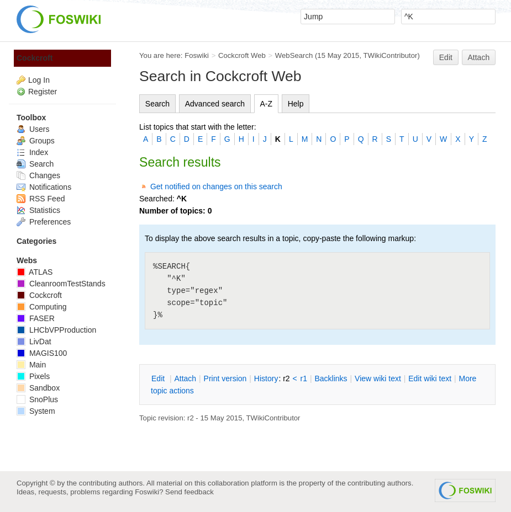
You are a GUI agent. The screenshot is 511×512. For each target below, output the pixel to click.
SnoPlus (37, 399)
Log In (39, 80)
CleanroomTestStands (61, 283)
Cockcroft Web (242, 55)
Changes (38, 175)
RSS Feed (41, 198)
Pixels (33, 376)
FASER (36, 318)
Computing (42, 306)
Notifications (44, 187)
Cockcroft (34, 58)
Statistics (38, 210)
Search (157, 103)
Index (32, 152)
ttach (185, 378)
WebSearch (294, 55)
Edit (445, 57)
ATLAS (34, 272)
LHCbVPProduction (56, 330)
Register (42, 91)
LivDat (34, 341)
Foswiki (197, 55)
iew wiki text (378, 378)
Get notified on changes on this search (216, 186)
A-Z (266, 103)
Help (296, 103)
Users (33, 129)
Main (31, 364)
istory (266, 378)
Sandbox (38, 387)
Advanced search (215, 103)
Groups (36, 140)
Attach (479, 57)
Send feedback (189, 492)
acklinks (330, 378)
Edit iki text (429, 378)
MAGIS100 (42, 353)
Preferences (44, 221)
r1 (304, 378)
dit (159, 378)
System (36, 411)
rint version (225, 378)
